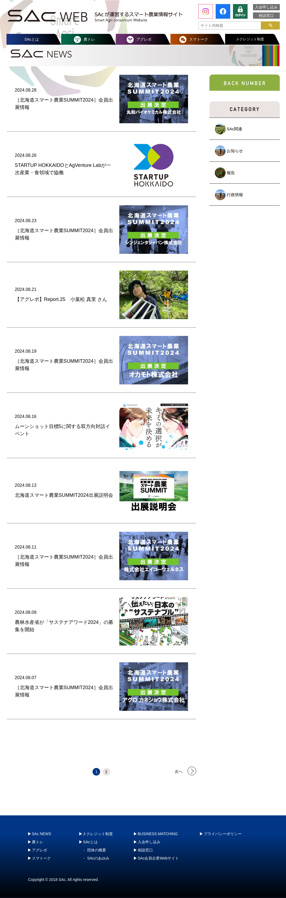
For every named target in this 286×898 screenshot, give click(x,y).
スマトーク (198, 39)
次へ (178, 771)
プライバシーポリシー (223, 834)
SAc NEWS (41, 834)
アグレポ (144, 39)
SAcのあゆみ (98, 858)
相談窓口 (266, 15)
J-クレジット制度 (250, 39)
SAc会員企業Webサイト (158, 858)
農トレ (89, 39)
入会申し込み (266, 7)
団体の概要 (96, 850)
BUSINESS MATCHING (158, 834)
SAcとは (31, 39)
